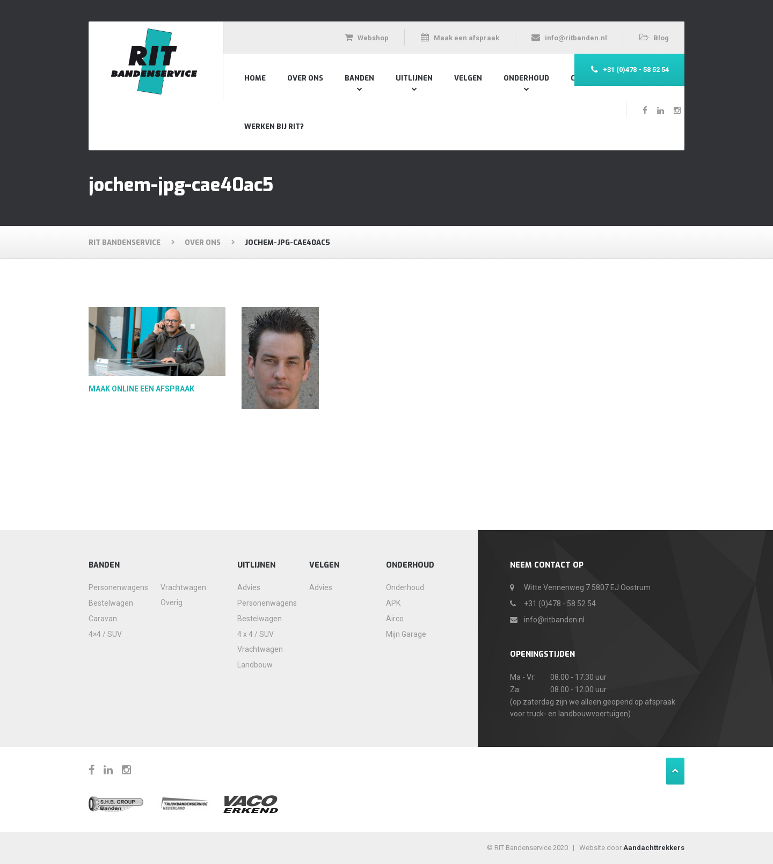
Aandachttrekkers (653, 848)
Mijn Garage (406, 634)
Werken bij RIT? (274, 126)
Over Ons (305, 78)
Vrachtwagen (183, 587)
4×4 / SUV (105, 634)
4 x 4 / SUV (255, 634)
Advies (248, 587)
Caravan (103, 618)
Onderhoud (526, 78)
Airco (395, 618)
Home (255, 78)
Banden (359, 78)
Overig (172, 602)
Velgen (468, 78)
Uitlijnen (414, 78)
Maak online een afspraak (141, 388)
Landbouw (255, 664)
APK (393, 603)
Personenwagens (114, 587)
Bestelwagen (111, 603)
